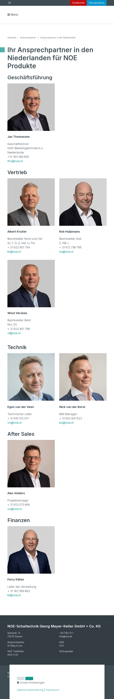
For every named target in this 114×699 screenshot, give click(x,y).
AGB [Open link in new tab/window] (61, 642)
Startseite (11, 37)
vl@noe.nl (13, 333)
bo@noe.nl (66, 422)
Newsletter (13, 673)
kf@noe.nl (14, 595)
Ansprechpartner (15, 642)
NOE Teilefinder (15, 651)
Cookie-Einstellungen (18, 676)
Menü (14, 14)
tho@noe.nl (15, 161)
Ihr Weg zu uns (14, 645)
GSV (61, 645)
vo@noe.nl (14, 509)
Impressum (26, 673)
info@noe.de (65, 636)
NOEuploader (66, 651)
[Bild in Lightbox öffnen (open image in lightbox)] (31, 107)
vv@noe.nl (14, 422)
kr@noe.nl (14, 251)
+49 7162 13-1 (66, 633)
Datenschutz (40, 673)
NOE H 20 (12, 654)
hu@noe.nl (66, 251)
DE (9, 3)
